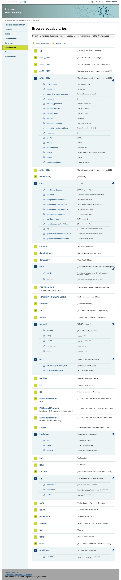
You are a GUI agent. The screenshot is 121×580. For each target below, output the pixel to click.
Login (95, 1)
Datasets (8, 29)
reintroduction (52, 148)
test (41, 530)
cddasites (50, 195)
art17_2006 (44, 71)
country (49, 557)
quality (49, 138)
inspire (42, 427)
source (49, 341)
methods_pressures (54, 104)
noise (42, 510)
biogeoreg (50, 89)
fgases (42, 317)
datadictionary (46, 253)
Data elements (11, 38)
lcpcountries (51, 485)
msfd (41, 503)
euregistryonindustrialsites (52, 297)
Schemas (8, 43)
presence (50, 133)
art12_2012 (44, 58)
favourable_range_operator (57, 94)
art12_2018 (44, 64)
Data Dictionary (24, 20)
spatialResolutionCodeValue (57, 239)
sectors (49, 495)
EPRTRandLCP (46, 287)
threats (49, 152)
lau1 (41, 458)
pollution (49, 118)
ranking (49, 143)
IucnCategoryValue (53, 219)
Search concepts (60, 43)
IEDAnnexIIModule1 (49, 399)
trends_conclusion (53, 162)
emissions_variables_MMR (56, 366)
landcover (44, 434)
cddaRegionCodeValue (55, 190)
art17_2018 (44, 170)
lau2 (41, 465)
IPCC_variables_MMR (54, 370)
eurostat (43, 304)
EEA (15, 2)
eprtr (41, 267)
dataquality (44, 260)
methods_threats (53, 109)
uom (41, 537)
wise (41, 544)
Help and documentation (15, 25)
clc (47, 441)
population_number (54, 123)
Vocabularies (10, 48)
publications (45, 516)
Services (8, 52)
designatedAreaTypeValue (56, 200)
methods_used (52, 113)
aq (40, 51)
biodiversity (45, 177)
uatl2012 (49, 450)
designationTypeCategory (56, 204)
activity (49, 273)
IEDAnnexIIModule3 (49, 408)
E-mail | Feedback (12, 572)
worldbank (44, 550)
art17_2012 (44, 78)
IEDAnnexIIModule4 (49, 418)
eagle (48, 445)
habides (43, 378)
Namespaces (10, 57)
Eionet (15, 20)
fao (40, 310)
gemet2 (43, 324)
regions (49, 229)
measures (50, 99)
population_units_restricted (57, 128)
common (43, 246)
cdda (41, 183)
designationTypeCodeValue (57, 209)
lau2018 (43, 471)
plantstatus (50, 490)
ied (40, 392)
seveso (42, 523)
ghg (41, 359)
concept (49, 330)
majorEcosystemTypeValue (57, 224)
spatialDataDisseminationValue (58, 234)
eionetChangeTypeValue (55, 214)
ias (40, 385)
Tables (7, 34)
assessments (51, 84)
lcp (40, 478)
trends (48, 157)
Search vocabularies (42, 43)
